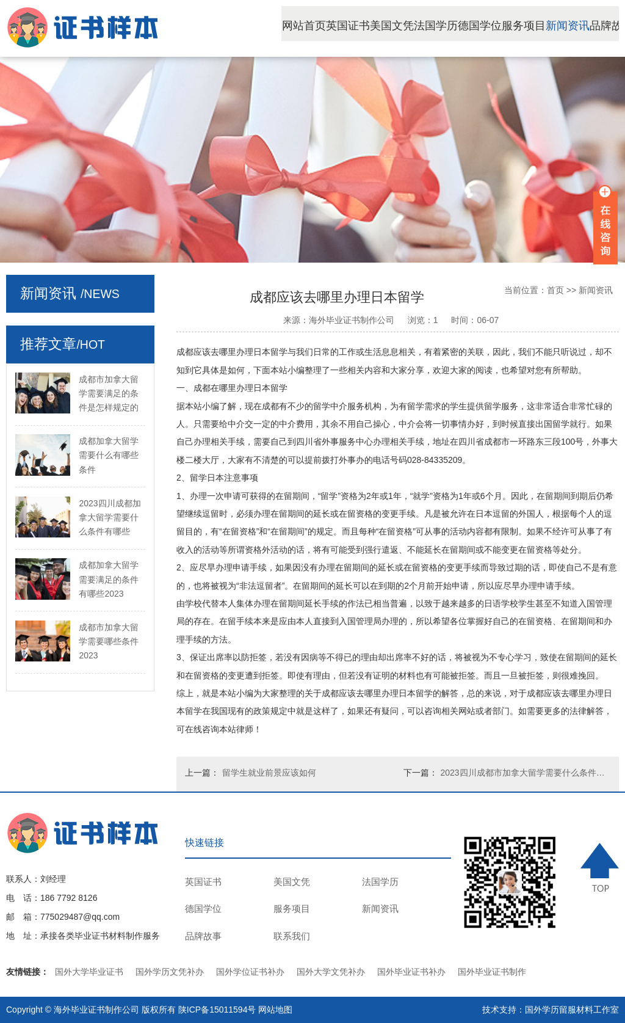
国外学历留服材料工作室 (572, 1009)
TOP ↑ (599, 867)
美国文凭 (421, 27)
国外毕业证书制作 (492, 972)
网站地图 (275, 1009)
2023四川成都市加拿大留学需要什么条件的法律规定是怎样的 (525, 772)
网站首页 (333, 27)
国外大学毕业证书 (89, 972)
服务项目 (553, 27)
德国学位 (509, 27)
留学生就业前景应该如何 (269, 772)
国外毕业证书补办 (411, 972)
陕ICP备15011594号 (217, 1009)
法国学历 (465, 27)
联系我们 (291, 936)
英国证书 (377, 27)
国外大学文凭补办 (331, 972)
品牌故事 (203, 936)
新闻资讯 (597, 27)
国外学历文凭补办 (169, 972)
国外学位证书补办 (250, 972)
